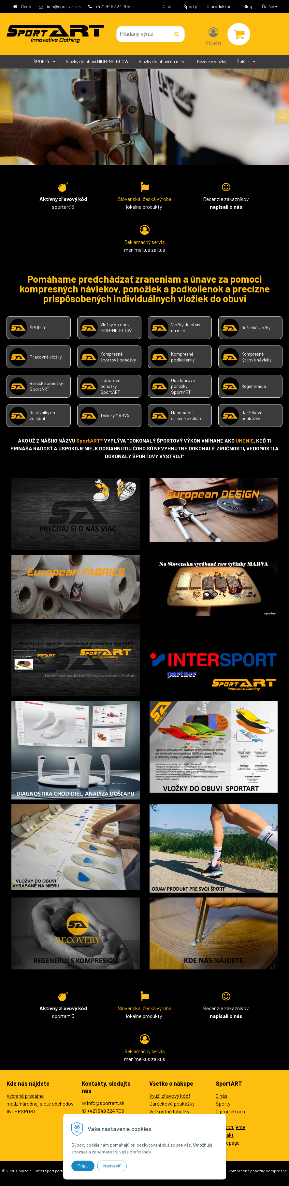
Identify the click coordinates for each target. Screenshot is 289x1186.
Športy (190, 6)
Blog (247, 6)
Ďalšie (270, 6)
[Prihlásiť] (213, 35)
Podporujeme (230, 1127)
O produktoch (220, 6)
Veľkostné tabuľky (169, 1111)
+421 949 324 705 (112, 6)
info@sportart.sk (64, 6)
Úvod (26, 6)
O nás (168, 6)
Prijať (83, 1165)
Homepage (227, 1142)
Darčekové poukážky (172, 1103)
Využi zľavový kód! (169, 1096)
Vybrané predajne (25, 1096)
